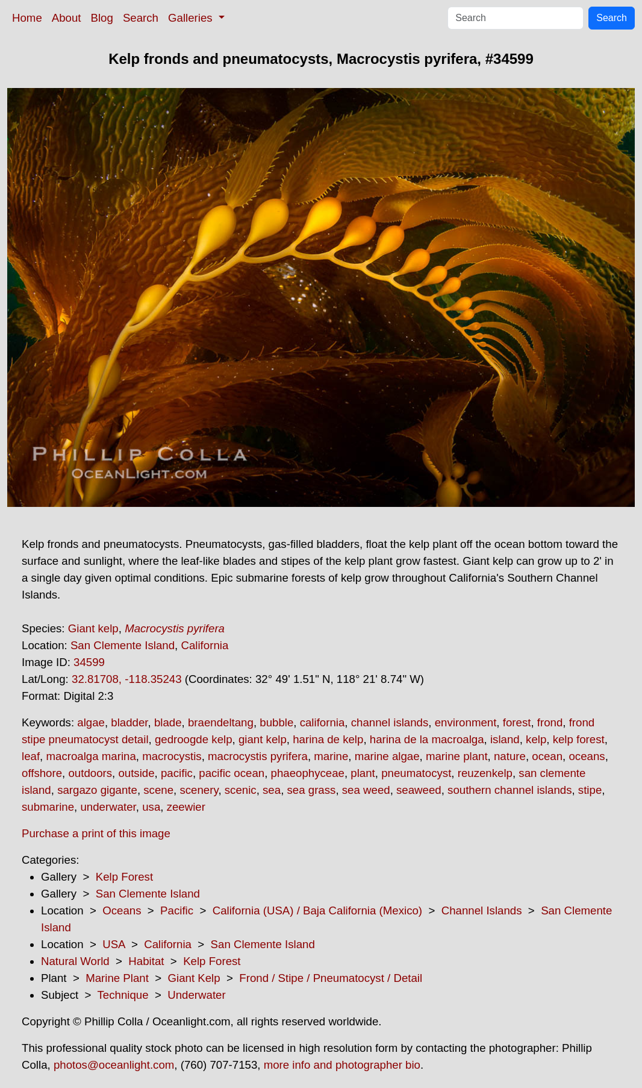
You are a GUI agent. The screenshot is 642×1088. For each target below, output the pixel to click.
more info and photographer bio (342, 1064)
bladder (129, 722)
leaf (31, 756)
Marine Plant (117, 978)
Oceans (121, 910)
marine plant (457, 756)
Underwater (196, 995)
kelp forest (579, 739)
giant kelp (262, 739)
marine (331, 756)
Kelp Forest (124, 876)
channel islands (390, 722)
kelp (536, 739)
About (66, 17)
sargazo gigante (97, 790)
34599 (89, 662)
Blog (102, 17)
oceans (587, 756)
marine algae (387, 756)
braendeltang (221, 722)
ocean (547, 756)
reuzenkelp (485, 773)
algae (91, 722)
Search (140, 17)
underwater (108, 806)
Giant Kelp (194, 978)
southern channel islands (509, 790)
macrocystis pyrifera (258, 756)
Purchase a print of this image (96, 833)
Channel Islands (481, 910)
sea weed (366, 790)
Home (27, 17)
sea (272, 790)
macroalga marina (91, 756)
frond (550, 722)
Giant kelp (93, 628)
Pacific (176, 910)
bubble (276, 722)
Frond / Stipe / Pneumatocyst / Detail (330, 978)
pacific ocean (231, 773)
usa (151, 806)
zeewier (186, 806)
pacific (177, 773)
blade (168, 722)
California (204, 645)
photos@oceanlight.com (114, 1064)
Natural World (75, 961)
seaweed (418, 790)
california (322, 722)
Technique (123, 995)
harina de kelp (328, 739)
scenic (241, 790)
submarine (48, 806)
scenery (198, 790)
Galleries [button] (192, 17)
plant (363, 773)
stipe (590, 790)
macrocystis (171, 756)
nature (510, 756)
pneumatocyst (416, 773)
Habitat (146, 961)
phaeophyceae (307, 773)
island (505, 739)
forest (517, 722)
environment (466, 722)
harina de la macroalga (427, 739)
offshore (42, 773)
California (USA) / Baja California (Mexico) (317, 910)
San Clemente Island (122, 645)
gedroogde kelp (193, 739)
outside (136, 773)
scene (158, 790)
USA (113, 944)
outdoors (90, 773)
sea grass (311, 790)
